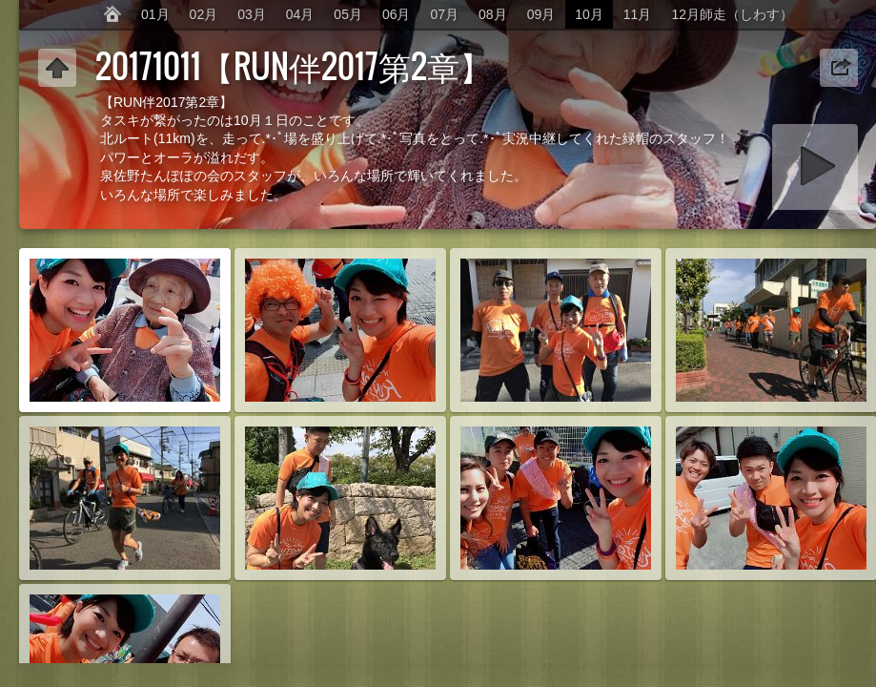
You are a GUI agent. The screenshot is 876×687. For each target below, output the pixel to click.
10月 (589, 14)
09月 (541, 14)
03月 (251, 14)
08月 (493, 14)
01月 (155, 14)
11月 (637, 14)
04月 (300, 14)
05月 (348, 14)
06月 (396, 14)
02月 (204, 14)
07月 (445, 14)
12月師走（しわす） (732, 14)
